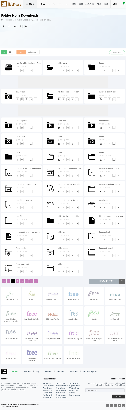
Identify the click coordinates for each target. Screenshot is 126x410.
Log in (115, 4)
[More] (35, 70)
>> (36, 281)
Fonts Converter (48, 386)
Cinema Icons (73, 390)
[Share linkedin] (26, 26)
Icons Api (72, 393)
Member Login (48, 395)
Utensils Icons (47, 393)
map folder (103, 200)
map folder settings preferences (28, 168)
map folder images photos (26, 184)
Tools (106, 4)
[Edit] (22, 70)
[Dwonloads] (30, 70)
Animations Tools (62, 386)
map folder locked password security (70, 168)
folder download (105, 121)
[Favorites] (26, 70)
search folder (21, 92)
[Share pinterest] (21, 26)
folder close (20, 137)
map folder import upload (109, 168)
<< (4, 281)
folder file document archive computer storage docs (70, 216)
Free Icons (27, 371)
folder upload (21, 121)
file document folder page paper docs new (112, 216)
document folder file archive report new (28, 232)
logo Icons (60, 371)
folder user (62, 232)
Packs (99, 4)
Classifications (117, 52)
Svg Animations (74, 386)
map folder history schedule (68, 184)
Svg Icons (12, 4)
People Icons (47, 390)
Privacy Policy (47, 397)
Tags (37, 371)
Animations (90, 4)
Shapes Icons (60, 393)
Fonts (74, 4)
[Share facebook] (3, 26)
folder (101, 63)
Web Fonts (14, 371)
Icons (81, 4)
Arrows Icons (60, 388)
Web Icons (48, 371)
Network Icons (61, 390)
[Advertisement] (100, 31)
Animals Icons (47, 388)
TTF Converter (74, 383)
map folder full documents (109, 184)
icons (43, 4)
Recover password (75, 395)
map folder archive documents (69, 200)
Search (66, 4)
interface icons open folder (68, 92)
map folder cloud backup (26, 200)
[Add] (17, 70)
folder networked (106, 248)
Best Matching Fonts (90, 371)
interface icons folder (107, 92)
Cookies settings (61, 397)
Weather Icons (74, 388)
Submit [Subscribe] (118, 396)
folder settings (21, 248)
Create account (61, 395)
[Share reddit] (9, 26)
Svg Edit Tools (60, 383)
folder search (63, 248)
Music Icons (74, 371)
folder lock (62, 121)
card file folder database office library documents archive (28, 63)
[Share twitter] (15, 26)
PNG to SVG (47, 383)
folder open (62, 63)
